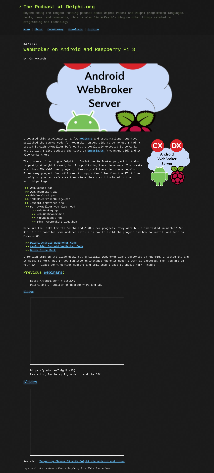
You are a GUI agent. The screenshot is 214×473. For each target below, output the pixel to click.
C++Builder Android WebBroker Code (56, 246)
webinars (86, 139)
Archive (93, 30)
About (39, 30)
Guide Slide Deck (43, 250)
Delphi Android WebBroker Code (53, 243)
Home (26, 30)
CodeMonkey (55, 30)
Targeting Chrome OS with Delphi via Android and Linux (82, 461)
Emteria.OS (96, 151)
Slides (28, 292)
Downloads (75, 30)
